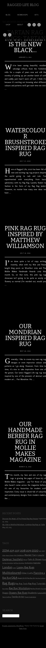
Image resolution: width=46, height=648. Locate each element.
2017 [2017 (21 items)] (17, 550)
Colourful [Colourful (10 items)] (40, 555)
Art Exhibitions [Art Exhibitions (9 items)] (19, 555)
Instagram (29, 25)
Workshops (22, 15)
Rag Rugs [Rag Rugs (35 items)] (8, 583)
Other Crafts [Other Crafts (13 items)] (27, 573)
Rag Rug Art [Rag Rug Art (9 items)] (31, 578)
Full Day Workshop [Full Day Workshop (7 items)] (7, 563)
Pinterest (39, 25)
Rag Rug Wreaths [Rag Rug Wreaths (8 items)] (35, 588)
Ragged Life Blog (23, 5)
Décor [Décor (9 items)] (25, 560)
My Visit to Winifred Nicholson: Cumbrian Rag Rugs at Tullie (23, 525)
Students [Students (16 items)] (32, 592)
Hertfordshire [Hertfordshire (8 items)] (29, 563)
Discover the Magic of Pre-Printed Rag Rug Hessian (20, 519)
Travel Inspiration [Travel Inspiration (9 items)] (30, 597)
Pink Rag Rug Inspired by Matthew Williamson (25, 237)
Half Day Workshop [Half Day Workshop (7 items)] (18, 563)
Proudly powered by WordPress (13, 626)
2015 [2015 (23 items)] (11, 550)
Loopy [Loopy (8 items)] (14, 568)
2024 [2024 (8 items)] (3, 555)
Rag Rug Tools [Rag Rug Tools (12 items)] (21, 583)
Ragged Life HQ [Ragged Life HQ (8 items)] (22, 578)
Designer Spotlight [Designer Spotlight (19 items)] (12, 559)
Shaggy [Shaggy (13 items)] (5, 593)
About (20, 25)
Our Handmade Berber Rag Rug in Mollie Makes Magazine (25, 442)
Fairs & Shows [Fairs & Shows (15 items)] (34, 559)
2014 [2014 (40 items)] (5, 550)
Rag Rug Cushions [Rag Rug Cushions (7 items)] (40, 578)
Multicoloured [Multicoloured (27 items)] (11, 572)
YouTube (10, 35)
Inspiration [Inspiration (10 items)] (37, 563)
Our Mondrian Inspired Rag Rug (25, 335)
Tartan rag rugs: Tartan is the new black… (25, 41)
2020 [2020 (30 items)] (35, 550)
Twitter (5, 35)
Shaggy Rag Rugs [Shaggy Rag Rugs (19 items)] (18, 592)
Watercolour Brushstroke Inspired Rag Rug (25, 142)
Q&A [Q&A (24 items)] (14, 577)
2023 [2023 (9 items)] (43, 551)
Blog (8, 15)
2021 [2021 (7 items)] (40, 551)
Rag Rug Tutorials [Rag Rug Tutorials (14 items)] (36, 583)
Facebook (34, 25)
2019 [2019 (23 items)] (28, 550)
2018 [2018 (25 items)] (23, 550)
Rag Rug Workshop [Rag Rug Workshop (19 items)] (19, 588)
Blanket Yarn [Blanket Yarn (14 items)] (31, 555)
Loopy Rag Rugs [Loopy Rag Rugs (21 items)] (25, 567)
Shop (8, 25)
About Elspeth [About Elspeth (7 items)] (10, 555)
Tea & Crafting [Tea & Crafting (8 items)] (6, 597)
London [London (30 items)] (7, 567)
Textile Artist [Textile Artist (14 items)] (18, 596)
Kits (37, 15)
